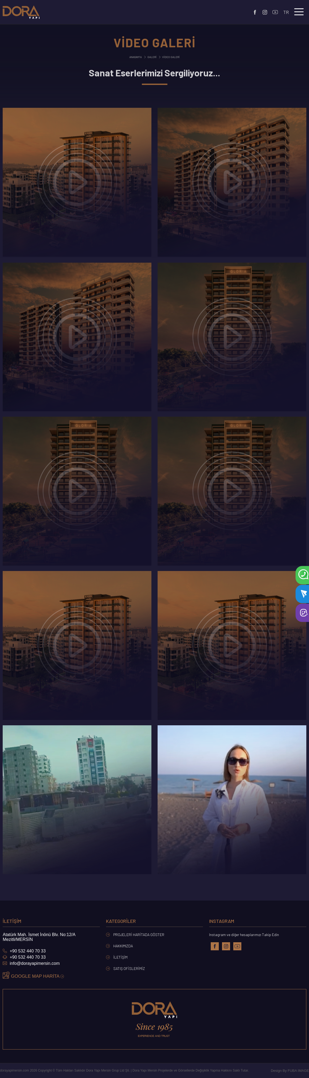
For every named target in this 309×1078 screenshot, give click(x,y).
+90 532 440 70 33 (24, 951)
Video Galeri (169, 57)
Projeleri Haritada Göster (135, 934)
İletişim (117, 957)
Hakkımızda (119, 946)
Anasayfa (135, 57)
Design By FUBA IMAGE (290, 1071)
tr (286, 12)
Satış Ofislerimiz (125, 968)
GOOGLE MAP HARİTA (33, 975)
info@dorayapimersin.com (31, 963)
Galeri (150, 57)
